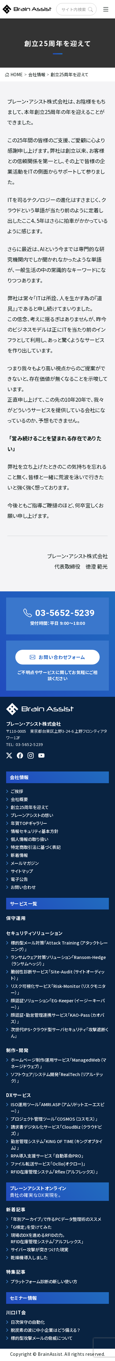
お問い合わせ (23, 887)
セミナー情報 (23, 1298)
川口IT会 (16, 1312)
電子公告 (19, 879)
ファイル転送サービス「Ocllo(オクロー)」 (48, 1164)
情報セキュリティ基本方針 (35, 831)
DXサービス (18, 1095)
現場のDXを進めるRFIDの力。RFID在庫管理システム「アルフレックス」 (47, 1238)
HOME (14, 74)
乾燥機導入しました (29, 1257)
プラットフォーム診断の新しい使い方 (44, 1281)
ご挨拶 (17, 791)
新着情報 (19, 855)
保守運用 (16, 918)
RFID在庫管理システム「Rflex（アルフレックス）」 (54, 1172)
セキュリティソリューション (34, 933)
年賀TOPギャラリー (29, 823)
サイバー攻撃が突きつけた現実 (39, 1249)
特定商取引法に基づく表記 (36, 847)
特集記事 (16, 1271)
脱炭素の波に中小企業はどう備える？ (45, 1330)
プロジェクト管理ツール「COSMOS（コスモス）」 (54, 1119)
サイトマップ (22, 871)
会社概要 (19, 799)
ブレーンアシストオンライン (58, 1191)
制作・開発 (17, 1050)
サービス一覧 (23, 903)
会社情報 (36, 74)
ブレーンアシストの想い (32, 815)
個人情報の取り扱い (29, 839)
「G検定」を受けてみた (31, 1227)
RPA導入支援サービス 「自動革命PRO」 (47, 1156)
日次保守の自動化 (28, 1322)
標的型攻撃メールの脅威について (42, 1338)
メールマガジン (25, 863)
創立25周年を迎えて (30, 807)
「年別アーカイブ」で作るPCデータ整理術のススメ (56, 1219)
